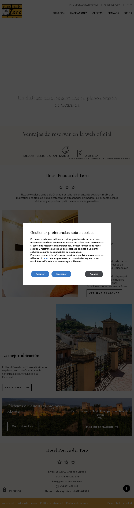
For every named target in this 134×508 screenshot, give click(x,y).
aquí (46, 258)
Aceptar (40, 274)
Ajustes (93, 274)
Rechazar (63, 274)
